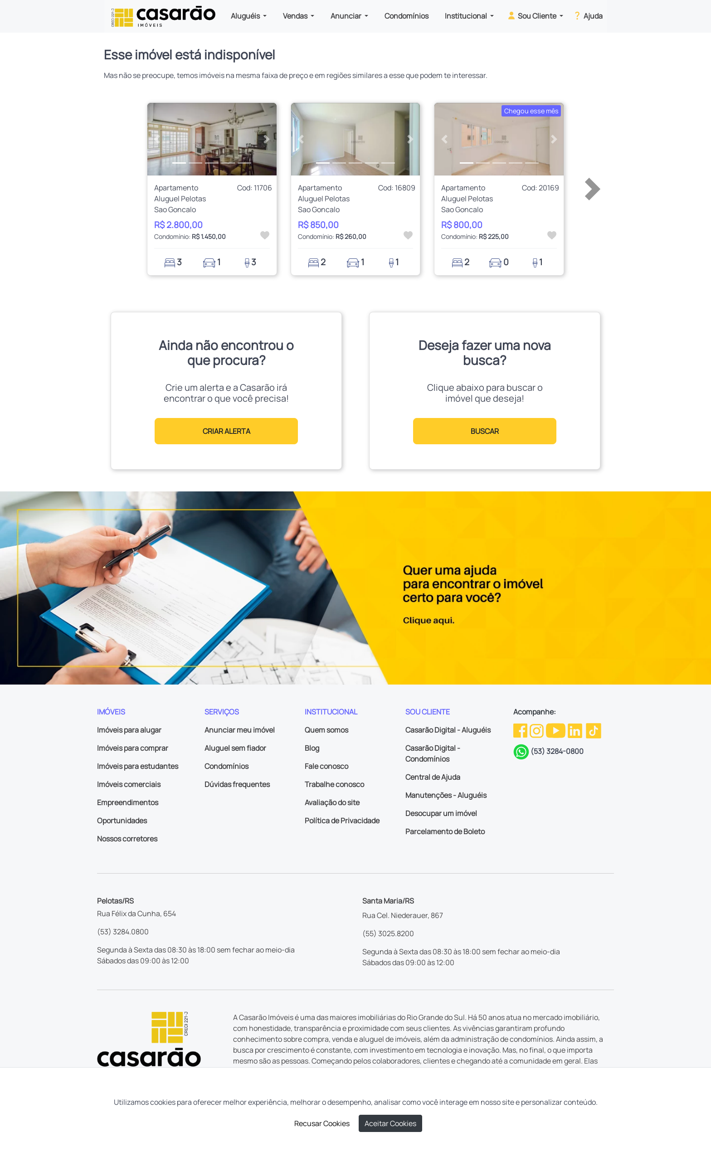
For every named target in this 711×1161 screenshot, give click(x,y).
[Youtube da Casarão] (556, 730)
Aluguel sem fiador (235, 748)
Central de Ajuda (432, 777)
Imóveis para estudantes (137, 766)
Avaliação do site (332, 802)
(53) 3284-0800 (557, 751)
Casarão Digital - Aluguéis (448, 730)
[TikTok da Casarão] (593, 730)
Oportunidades (122, 821)
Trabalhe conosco (334, 784)
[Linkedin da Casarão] (575, 730)
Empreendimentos (127, 802)
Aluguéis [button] (246, 16)
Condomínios (407, 16)
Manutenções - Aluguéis (446, 795)
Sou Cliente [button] (532, 15)
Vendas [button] (296, 16)
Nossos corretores (127, 839)
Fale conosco (326, 766)
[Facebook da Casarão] (521, 730)
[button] (157, 139)
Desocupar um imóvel (441, 813)
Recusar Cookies (322, 1123)
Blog (312, 748)
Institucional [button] (466, 16)
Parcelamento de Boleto (445, 831)
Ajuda (587, 15)
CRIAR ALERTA (226, 431)
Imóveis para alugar (129, 730)
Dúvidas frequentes (237, 784)
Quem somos (326, 730)
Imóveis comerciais (129, 784)
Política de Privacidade (342, 821)
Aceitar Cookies (390, 1123)
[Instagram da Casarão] (537, 730)
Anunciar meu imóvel (240, 730)
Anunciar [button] (347, 16)
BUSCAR (485, 431)
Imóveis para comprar (132, 748)
